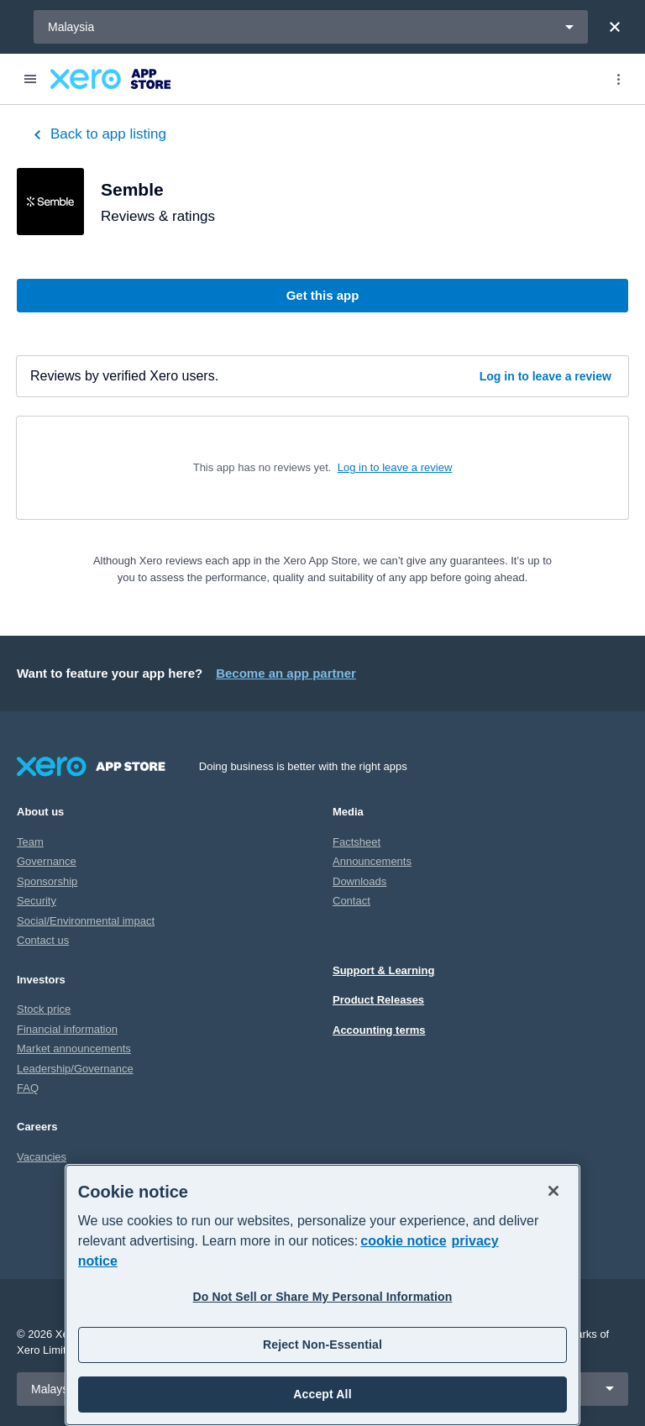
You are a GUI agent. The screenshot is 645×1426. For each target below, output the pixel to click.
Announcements (372, 861)
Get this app (322, 295)
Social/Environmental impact (86, 921)
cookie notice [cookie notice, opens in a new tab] (403, 1241)
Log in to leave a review (545, 376)
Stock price (44, 1009)
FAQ (28, 1088)
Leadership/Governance (75, 1068)
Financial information (67, 1029)
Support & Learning (383, 970)
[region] (322, 1295)
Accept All (322, 1394)
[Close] (614, 26)
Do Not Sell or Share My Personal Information (323, 1296)
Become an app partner (286, 673)
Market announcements (74, 1048)
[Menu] (30, 79)
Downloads (359, 881)
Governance (46, 861)
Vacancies (41, 1157)
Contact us (43, 940)
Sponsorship (47, 881)
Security (36, 900)
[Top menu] (618, 79)
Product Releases (378, 999)
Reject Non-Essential (322, 1344)
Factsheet (356, 842)
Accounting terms (379, 1030)
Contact (351, 900)
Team (30, 842)
